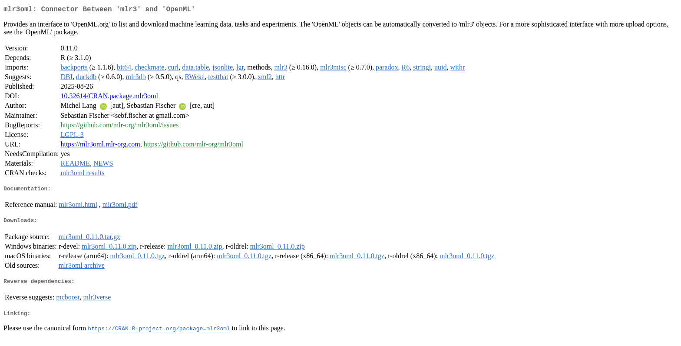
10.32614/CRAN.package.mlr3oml (109, 97)
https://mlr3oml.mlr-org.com (100, 146)
